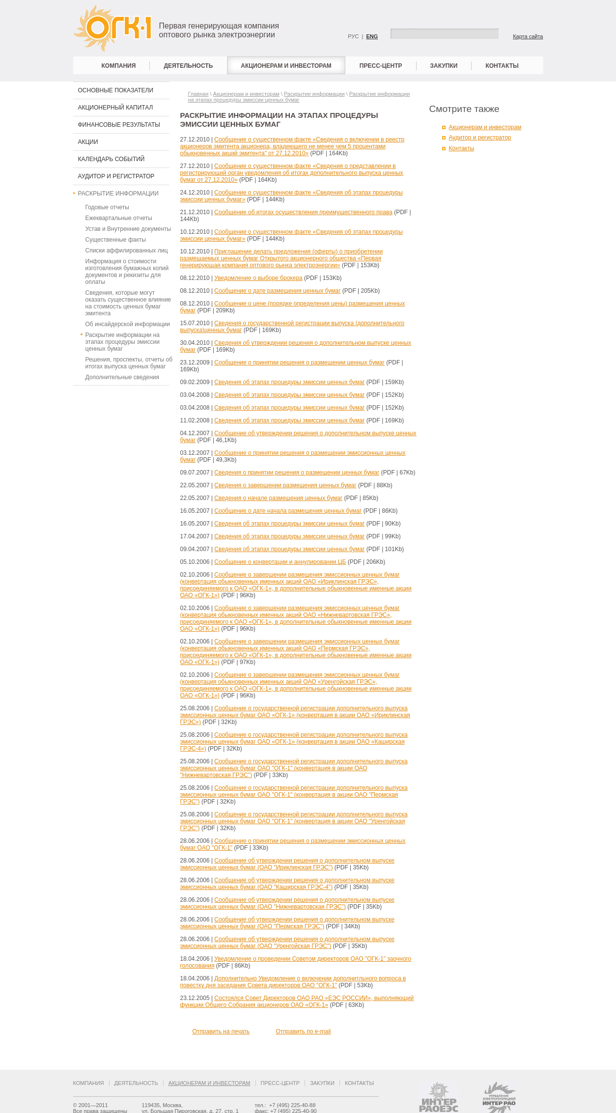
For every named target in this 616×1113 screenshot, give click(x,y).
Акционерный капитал (115, 107)
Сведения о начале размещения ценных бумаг (278, 498)
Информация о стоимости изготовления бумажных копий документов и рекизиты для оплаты (127, 271)
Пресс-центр (381, 65)
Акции (88, 142)
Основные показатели (116, 90)
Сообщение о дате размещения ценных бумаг (277, 290)
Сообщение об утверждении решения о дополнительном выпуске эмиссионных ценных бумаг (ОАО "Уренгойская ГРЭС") (287, 942)
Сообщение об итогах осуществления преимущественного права (303, 212)
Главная (198, 94)
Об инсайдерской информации (127, 324)
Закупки (444, 65)
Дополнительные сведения (122, 377)
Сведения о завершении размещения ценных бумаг (285, 485)
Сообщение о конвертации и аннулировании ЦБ (280, 561)
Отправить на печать (221, 1031)
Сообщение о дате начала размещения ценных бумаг (288, 510)
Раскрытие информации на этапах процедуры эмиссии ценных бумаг (122, 342)
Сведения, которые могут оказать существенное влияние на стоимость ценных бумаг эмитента (128, 303)
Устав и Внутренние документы (128, 228)
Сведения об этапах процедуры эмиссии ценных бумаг (289, 382)
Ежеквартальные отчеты (118, 218)
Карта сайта (528, 36)
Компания (119, 65)
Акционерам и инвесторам (286, 65)
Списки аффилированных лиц (126, 250)
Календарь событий (111, 159)
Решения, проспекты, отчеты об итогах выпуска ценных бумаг (129, 363)
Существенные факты (115, 239)
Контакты (501, 65)
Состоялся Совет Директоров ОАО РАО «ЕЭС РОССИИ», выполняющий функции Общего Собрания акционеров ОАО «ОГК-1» (297, 1001)
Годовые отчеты (107, 207)
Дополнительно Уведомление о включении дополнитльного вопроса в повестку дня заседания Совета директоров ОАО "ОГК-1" (293, 982)
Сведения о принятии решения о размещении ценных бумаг (296, 472)
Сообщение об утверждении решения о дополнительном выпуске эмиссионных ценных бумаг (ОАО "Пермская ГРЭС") (287, 923)
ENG (372, 36)
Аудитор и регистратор (116, 176)
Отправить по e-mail (303, 1031)
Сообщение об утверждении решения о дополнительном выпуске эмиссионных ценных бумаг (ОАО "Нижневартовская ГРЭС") (287, 903)
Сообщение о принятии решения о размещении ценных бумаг (299, 362)
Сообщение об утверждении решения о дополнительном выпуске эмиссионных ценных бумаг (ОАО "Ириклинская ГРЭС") (287, 864)
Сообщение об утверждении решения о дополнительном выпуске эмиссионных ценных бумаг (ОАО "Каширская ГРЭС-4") (287, 883)
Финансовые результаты (119, 124)
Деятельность (188, 65)
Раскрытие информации (118, 193)
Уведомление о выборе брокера (258, 278)
